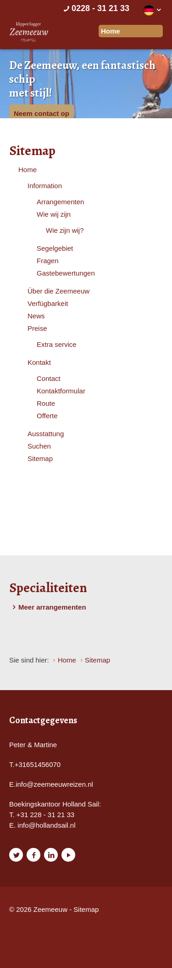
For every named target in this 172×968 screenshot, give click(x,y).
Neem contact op (41, 113)
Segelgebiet (55, 248)
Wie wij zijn (54, 214)
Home (27, 169)
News (36, 316)
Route (46, 403)
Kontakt (39, 362)
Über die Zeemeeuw (58, 291)
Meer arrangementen (47, 607)
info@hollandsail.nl (46, 825)
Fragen (48, 261)
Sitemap (40, 458)
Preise (37, 328)
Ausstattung (46, 434)
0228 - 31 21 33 (95, 8)
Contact (49, 378)
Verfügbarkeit (48, 303)
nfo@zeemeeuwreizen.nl (55, 784)
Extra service (57, 344)
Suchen (39, 446)
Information (45, 186)
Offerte (47, 416)
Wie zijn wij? (65, 230)
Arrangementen (60, 202)
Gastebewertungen (66, 273)
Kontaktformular (61, 391)
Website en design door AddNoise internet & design (34, 925)
